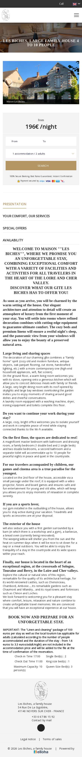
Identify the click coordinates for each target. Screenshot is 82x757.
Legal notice (28, 739)
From (14, 141)
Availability (13, 240)
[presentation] (8, 82)
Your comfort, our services (26, 216)
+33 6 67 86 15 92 (41, 716)
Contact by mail (39, 720)
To (44, 141)
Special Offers (15, 228)
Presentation (14, 204)
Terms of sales (52, 739)
